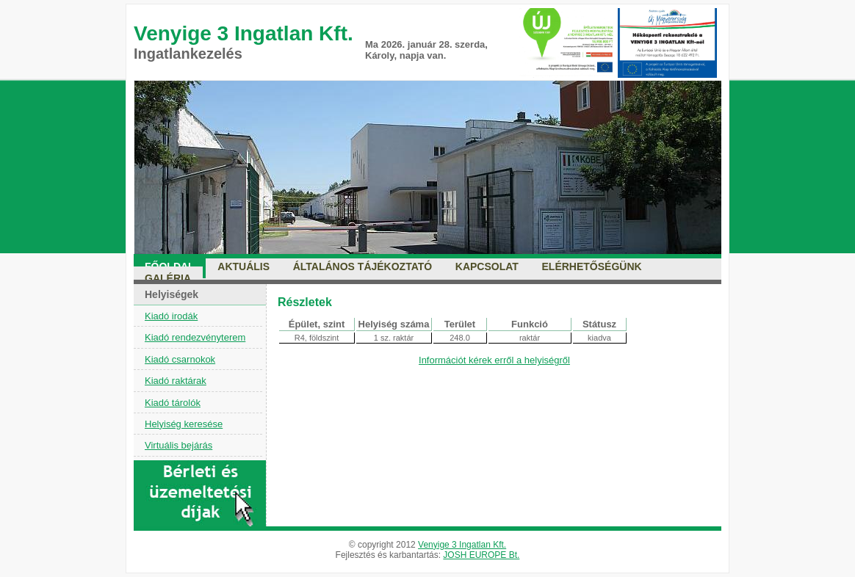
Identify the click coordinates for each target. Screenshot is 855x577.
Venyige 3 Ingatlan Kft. (462, 545)
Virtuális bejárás (178, 445)
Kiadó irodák (171, 316)
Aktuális (243, 266)
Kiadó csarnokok (180, 359)
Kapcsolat (487, 266)
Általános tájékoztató (363, 266)
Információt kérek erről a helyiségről (494, 360)
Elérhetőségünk (592, 266)
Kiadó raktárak (175, 380)
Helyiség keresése (184, 423)
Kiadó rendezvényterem (195, 337)
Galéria (168, 278)
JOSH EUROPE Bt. (481, 555)
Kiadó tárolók (173, 402)
